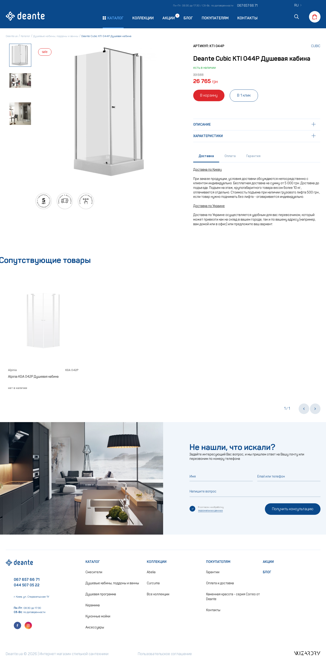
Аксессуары (94, 627)
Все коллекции (158, 594)
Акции (168, 17)
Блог (188, 18)
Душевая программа (100, 594)
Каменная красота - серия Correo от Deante (233, 596)
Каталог (92, 562)
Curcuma (153, 583)
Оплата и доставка (220, 583)
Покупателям (215, 18)
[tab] (206, 157)
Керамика (92, 605)
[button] (304, 408)
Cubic (315, 46)
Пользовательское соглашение (165, 654)
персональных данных (210, 510)
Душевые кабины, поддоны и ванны (112, 583)
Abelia (151, 572)
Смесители (93, 572)
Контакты (247, 18)
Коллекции (143, 18)
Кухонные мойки (97, 616)
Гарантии (212, 572)
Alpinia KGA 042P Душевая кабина (33, 377)
